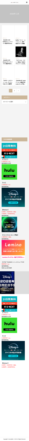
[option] (7, 282)
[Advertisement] (14, 120)
